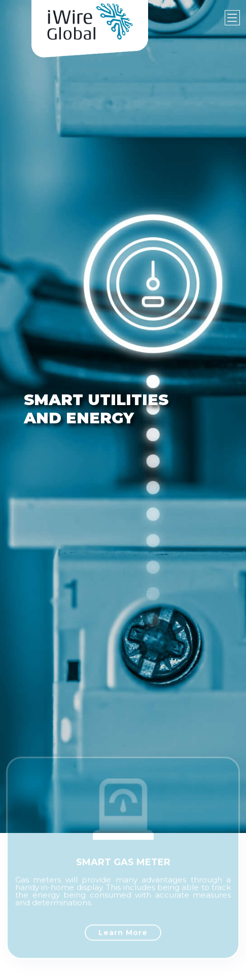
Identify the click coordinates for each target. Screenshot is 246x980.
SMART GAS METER (123, 867)
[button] (12, 416)
